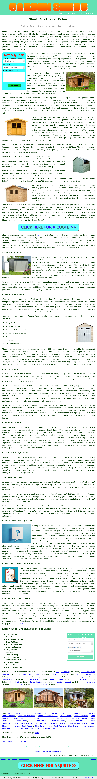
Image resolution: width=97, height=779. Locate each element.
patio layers (58, 674)
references (7, 164)
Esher (40, 235)
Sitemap (3, 759)
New (9, 759)
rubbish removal (63, 682)
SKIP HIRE (14, 682)
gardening (17, 685)
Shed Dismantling (43, 726)
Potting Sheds (65, 713)
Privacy (93, 759)
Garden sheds (8, 176)
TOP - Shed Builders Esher (15, 741)
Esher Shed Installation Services (26, 629)
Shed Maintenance (26, 716)
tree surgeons (57, 679)
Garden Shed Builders (78, 721)
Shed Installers (24, 759)
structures (52, 130)
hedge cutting (63, 672)
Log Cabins (14, 726)
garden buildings (36, 460)
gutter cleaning (84, 679)
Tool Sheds (65, 716)
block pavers (89, 682)
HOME (61, 14)
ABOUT (74, 14)
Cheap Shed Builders (39, 721)
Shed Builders (81, 716)
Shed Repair (27, 726)
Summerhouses (88, 726)
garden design (77, 677)
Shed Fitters (36, 713)
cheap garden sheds (81, 579)
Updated (14, 759)
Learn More (83, 778)
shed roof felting (22, 506)
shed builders (32, 156)
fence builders (37, 682)
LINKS (67, 14)
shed (48, 78)
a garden (11, 34)
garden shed (8, 173)
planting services (48, 677)
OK (92, 778)
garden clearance (18, 677)
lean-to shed (83, 379)
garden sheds (31, 679)
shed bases (52, 445)
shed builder (46, 69)
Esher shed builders (30, 568)
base (4, 103)
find (10, 603)
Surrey (25, 594)
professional (29, 145)
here (21, 624)
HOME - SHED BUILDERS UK (48, 751)
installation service (62, 64)
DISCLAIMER (90, 14)
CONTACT (81, 14)
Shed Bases (22, 721)
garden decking (40, 685)
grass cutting (84, 674)
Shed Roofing (80, 713)
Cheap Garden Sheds (47, 716)
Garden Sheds (50, 713)
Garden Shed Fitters (18, 713)
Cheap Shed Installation (26, 718)
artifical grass (31, 674)
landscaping (7, 679)
